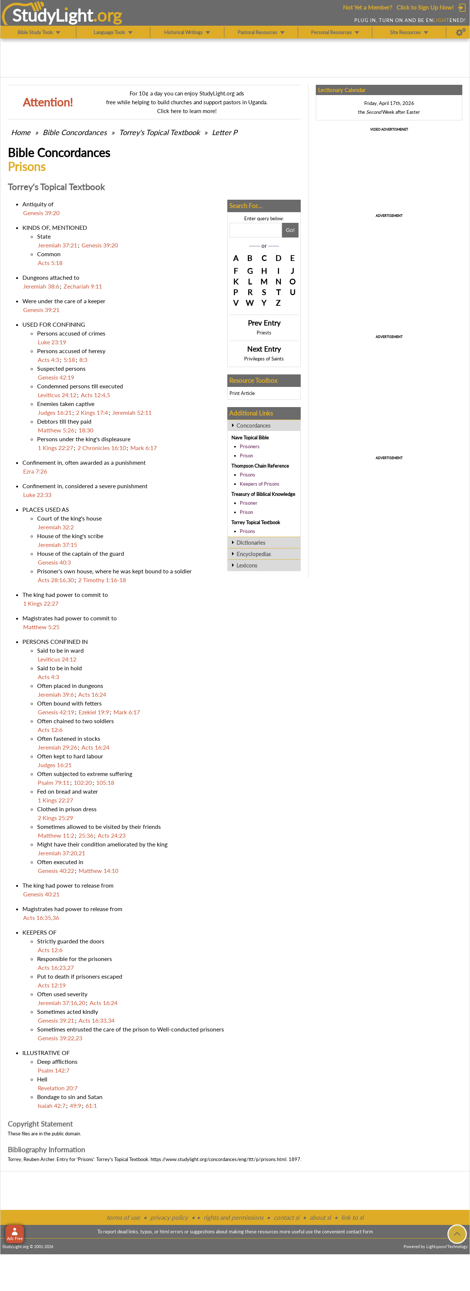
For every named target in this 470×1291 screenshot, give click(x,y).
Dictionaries (250, 542)
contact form (359, 1231)
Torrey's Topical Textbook (159, 132)
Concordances (253, 425)
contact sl (286, 1217)
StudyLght (52, 15)
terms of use (123, 1217)
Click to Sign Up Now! (425, 7)
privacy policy (169, 1217)
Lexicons (246, 565)
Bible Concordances (75, 132)
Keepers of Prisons (259, 484)
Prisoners (250, 446)
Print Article (242, 393)
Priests (264, 333)
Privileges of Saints (264, 359)
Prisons (247, 475)
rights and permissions (233, 1217)
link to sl (352, 1217)
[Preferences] (461, 32)
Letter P (224, 132)
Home (20, 132)
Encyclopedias (253, 554)
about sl (320, 1217)
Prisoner (248, 503)
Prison (246, 455)
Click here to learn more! (187, 111)
